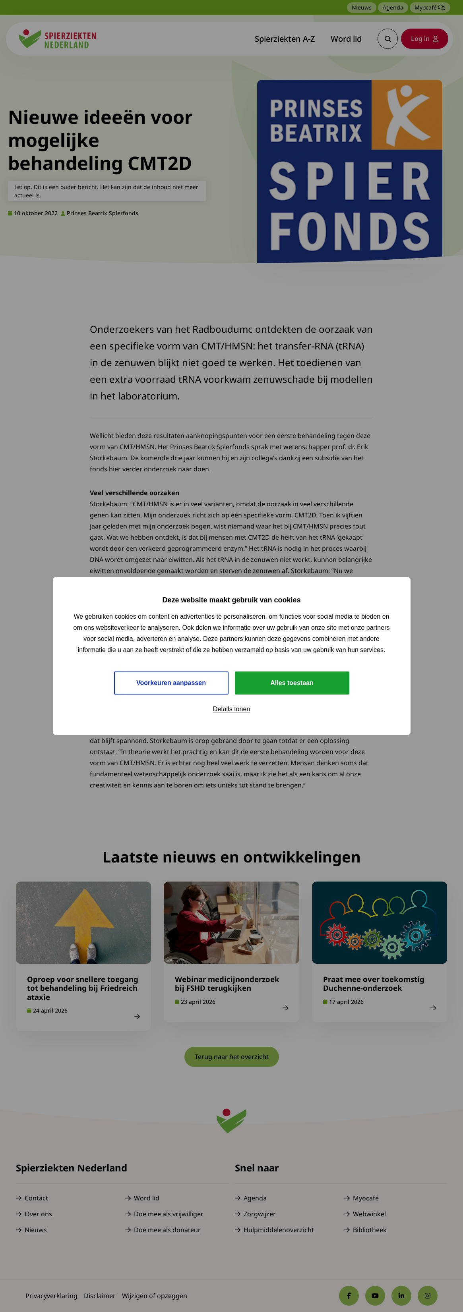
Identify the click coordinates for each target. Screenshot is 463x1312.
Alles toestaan (291, 682)
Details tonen (231, 709)
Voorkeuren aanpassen (171, 682)
